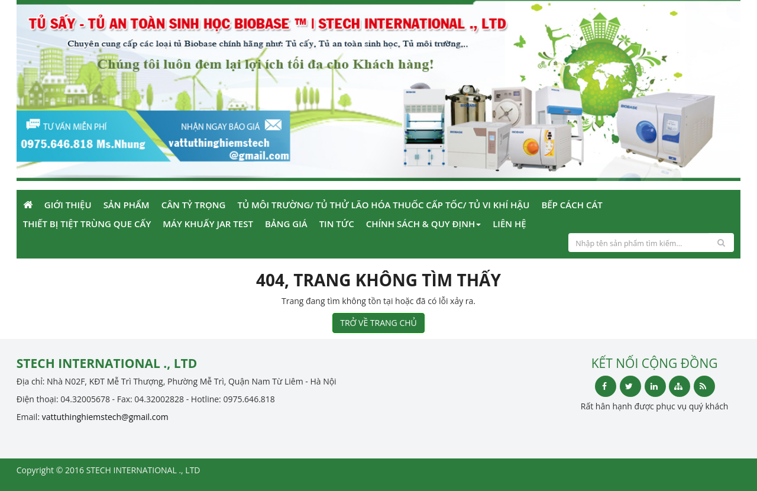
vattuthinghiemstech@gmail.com (105, 416)
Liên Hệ (509, 224)
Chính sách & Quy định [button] (423, 224)
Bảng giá (286, 224)
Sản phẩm (126, 205)
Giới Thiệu (68, 205)
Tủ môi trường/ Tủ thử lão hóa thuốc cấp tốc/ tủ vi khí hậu (383, 205)
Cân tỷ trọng (193, 205)
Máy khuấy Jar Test (208, 224)
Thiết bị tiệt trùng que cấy (87, 224)
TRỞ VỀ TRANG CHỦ (378, 322)
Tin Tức (336, 224)
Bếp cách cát (571, 205)
